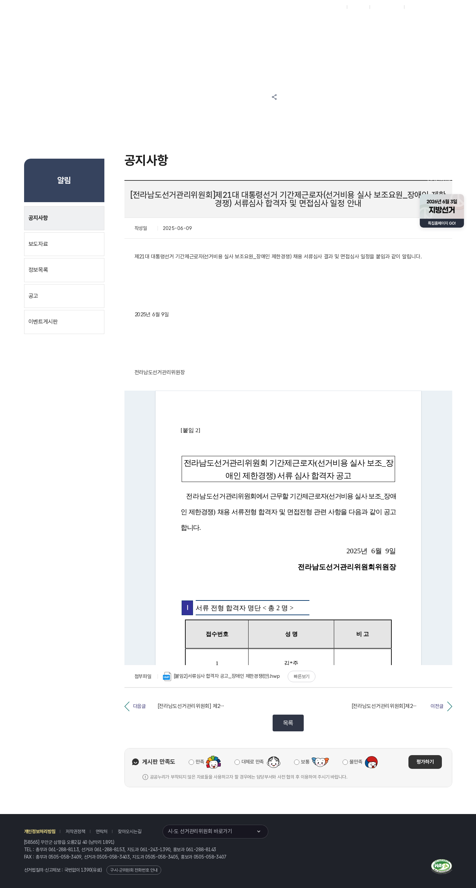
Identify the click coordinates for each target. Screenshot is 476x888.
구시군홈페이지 (387, 7)
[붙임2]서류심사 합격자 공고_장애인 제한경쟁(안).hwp (221, 676)
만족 (200, 762)
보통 (305, 762)
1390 (86, 870)
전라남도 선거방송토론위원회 (297, 23)
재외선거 (358, 7)
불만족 (356, 762)
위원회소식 (142, 23)
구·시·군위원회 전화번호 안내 (134, 870)
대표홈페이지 (332, 7)
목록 (288, 722)
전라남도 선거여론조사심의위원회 (360, 23)
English (414, 7)
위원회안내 (246, 23)
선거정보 (180, 23)
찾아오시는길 (129, 831)
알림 (213, 23)
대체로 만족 (253, 762)
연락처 (101, 831)
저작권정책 (75, 831)
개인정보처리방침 (40, 831)
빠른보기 (301, 676)
